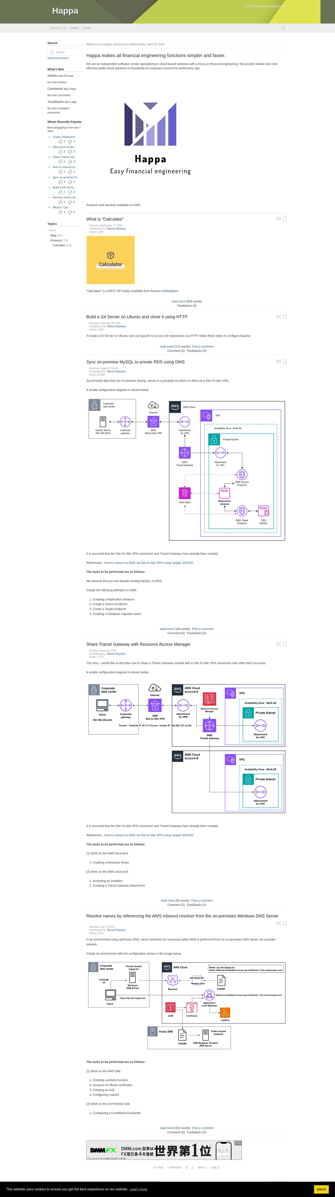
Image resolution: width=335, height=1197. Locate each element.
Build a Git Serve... (64, 187)
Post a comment (202, 346)
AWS (137, 205)
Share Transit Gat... (65, 157)
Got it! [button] (321, 1189)
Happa (65, 10)
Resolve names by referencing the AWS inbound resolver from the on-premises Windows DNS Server (182, 916)
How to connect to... (65, 167)
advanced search (58, 58)
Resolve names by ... (66, 197)
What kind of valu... (64, 147)
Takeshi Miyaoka (116, 228)
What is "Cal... (61, 207)
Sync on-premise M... (66, 177)
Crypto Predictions (64, 137)
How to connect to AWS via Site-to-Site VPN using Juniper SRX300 (148, 563)
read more (178, 301)
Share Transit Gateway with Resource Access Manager (138, 644)
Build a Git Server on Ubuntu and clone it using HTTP (137, 316)
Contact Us (58, 28)
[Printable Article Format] (285, 219)
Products (59, 240)
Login (86, 28)
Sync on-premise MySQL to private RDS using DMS (135, 362)
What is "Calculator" (105, 219)
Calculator (62, 245)
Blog (57, 235)
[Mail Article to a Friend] (278, 219)
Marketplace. (170, 291)
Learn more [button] (138, 1189)
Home (74, 28)
